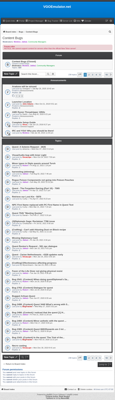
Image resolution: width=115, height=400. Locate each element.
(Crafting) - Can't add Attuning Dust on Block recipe (39, 229)
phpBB (48, 395)
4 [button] (96, 74)
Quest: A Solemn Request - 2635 (29, 147)
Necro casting (19, 345)
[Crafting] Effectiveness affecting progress (34, 263)
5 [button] (99, 74)
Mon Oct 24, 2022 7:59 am (44, 157)
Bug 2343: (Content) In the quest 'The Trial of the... (38, 337)
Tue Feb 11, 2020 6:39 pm (41, 331)
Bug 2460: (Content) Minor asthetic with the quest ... (39, 321)
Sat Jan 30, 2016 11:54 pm (42, 133)
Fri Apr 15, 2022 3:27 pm (40, 190)
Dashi (24, 114)
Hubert (25, 165)
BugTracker (27, 306)
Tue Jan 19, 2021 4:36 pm (40, 273)
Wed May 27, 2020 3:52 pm (46, 306)
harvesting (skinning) (23, 171)
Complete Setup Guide (24, 122)
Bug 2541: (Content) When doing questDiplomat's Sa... (40, 279)
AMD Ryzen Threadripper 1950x (28, 112)
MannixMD (65, 398)
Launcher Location (22, 102)
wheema (25, 149)
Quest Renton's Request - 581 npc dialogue (34, 246)
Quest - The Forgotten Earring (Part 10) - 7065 (36, 188)
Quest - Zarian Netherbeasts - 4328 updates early (37, 254)
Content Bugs (13, 38)
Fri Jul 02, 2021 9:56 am (44, 223)
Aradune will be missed (24, 86)
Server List (66, 21)
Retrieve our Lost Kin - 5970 (26, 196)
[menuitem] (110, 21)
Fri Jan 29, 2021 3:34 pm (40, 240)
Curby (24, 199)
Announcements (27, 91)
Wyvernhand (27, 265)
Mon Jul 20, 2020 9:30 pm (41, 281)
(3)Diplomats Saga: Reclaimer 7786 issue (33, 221)
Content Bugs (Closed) (24, 61)
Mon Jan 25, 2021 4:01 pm (41, 248)
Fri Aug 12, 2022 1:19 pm (40, 165)
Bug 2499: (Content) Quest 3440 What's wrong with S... (40, 304)
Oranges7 (26, 89)
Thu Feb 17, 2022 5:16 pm (40, 215)
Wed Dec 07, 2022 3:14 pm (42, 149)
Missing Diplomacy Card (25, 238)
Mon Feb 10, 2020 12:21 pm (46, 340)
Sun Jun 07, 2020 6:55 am (41, 298)
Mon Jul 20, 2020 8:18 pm (41, 290)
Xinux (24, 125)
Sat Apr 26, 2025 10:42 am (43, 89)
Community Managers (37, 42)
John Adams (27, 104)
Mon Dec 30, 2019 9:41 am (44, 348)
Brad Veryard (64, 396)
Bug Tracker (51, 21)
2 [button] (88, 74)
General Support (27, 127)
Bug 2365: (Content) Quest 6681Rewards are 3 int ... (39, 329)
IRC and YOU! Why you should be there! (33, 131)
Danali (25, 215)
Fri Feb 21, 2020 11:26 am (41, 315)
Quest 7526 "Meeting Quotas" (27, 213)
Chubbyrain (27, 223)
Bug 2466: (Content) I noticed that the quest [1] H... (38, 312)
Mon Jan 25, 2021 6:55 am (44, 257)
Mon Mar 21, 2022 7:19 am (40, 207)
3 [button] (92, 74)
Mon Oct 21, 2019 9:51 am (46, 104)
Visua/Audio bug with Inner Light (29, 155)
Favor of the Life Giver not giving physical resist (37, 271)
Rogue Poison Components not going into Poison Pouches (43, 180)
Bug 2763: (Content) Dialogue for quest (32, 287)
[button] (79, 74)
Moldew (17, 42)
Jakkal (24, 42)
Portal (20, 21)
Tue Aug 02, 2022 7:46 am (41, 174)
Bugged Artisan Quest (23, 296)
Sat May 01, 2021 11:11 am (40, 232)
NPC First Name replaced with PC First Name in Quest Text (42, 205)
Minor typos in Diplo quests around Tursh (34, 163)
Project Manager (34, 21)
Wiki (76, 21)
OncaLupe (26, 157)
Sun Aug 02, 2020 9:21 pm (40, 114)
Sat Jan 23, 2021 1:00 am (45, 265)
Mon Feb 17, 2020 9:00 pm (41, 323)
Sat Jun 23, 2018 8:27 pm (40, 125)
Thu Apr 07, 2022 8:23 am (40, 199)
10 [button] (106, 74)
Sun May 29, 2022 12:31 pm (41, 182)
